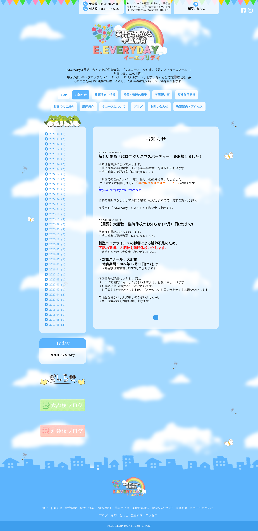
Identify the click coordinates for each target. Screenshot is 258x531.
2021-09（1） (58, 254)
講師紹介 (88, 106)
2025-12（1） (58, 149)
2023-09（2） (58, 224)
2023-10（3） (58, 219)
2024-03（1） (58, 204)
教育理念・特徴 (105, 94)
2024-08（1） (58, 184)
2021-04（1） (58, 269)
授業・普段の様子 (135, 94)
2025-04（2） (58, 164)
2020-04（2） (58, 294)
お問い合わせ (196, 6)
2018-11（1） (58, 309)
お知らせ (81, 94)
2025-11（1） (58, 154)
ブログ (138, 106)
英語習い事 (162, 94)
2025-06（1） (58, 159)
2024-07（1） (58, 189)
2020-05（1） (58, 289)
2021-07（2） (58, 259)
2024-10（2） (58, 179)
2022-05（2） (58, 249)
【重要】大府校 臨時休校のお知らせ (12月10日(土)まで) (146, 224)
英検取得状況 (186, 94)
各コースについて (114, 106)
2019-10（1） (58, 304)
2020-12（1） (58, 274)
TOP (64, 94)
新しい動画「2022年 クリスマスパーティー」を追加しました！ (151, 156)
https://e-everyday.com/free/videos (120, 189)
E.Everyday (121, 526)
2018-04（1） (58, 314)
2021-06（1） (58, 264)
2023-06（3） (58, 229)
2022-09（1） (58, 244)
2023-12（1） (58, 214)
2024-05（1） (58, 194)
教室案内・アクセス (189, 106)
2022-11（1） (58, 239)
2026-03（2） (58, 139)
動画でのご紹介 (64, 106)
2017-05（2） (58, 324)
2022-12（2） (58, 234)
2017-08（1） (58, 319)
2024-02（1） (58, 209)
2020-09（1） (58, 279)
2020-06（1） (58, 284)
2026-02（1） (58, 144)
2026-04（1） (58, 133)
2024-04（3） (58, 199)
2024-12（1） (58, 174)
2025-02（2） (58, 169)
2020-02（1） (58, 299)
